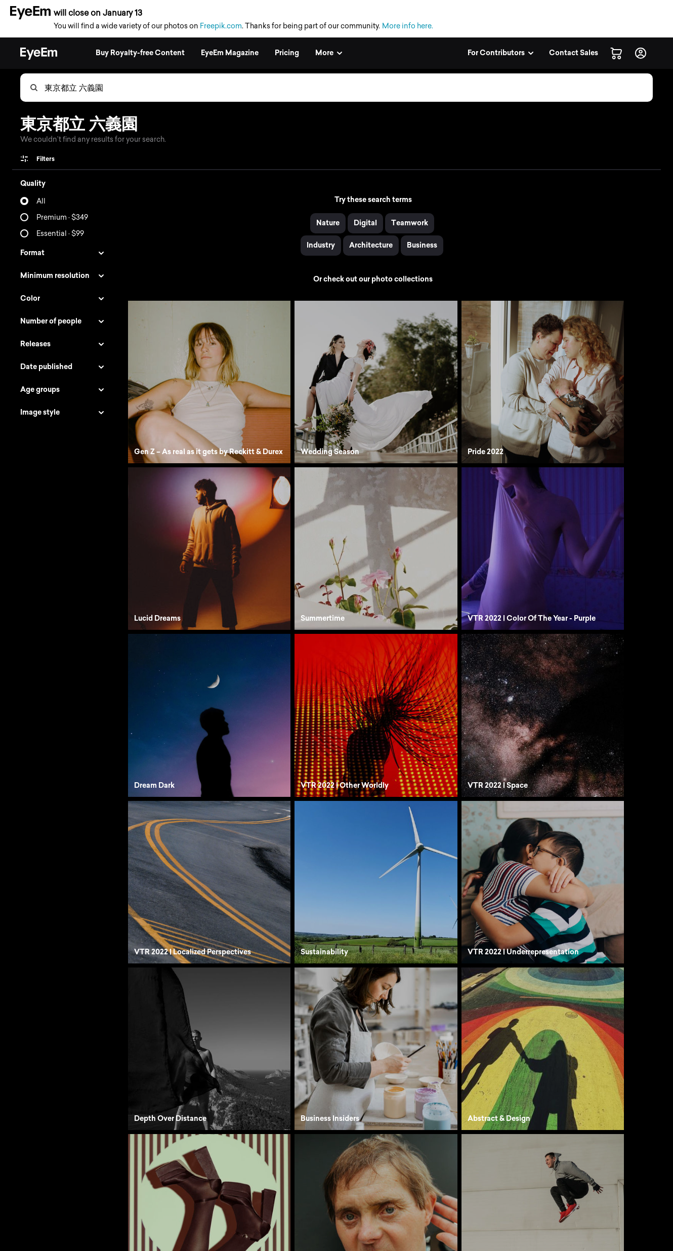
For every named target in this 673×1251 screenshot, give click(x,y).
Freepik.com (221, 26)
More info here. (407, 26)
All (41, 201)
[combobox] (348, 87)
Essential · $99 (60, 233)
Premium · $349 (62, 217)
